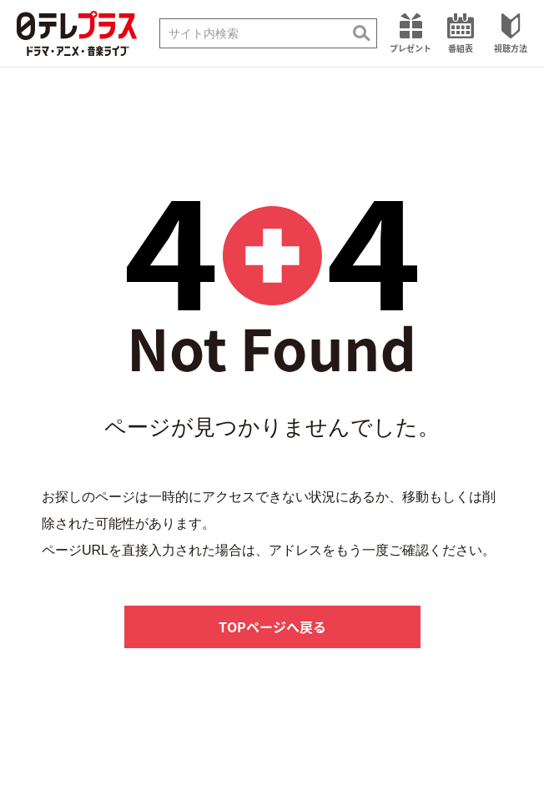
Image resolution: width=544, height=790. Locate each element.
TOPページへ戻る (272, 626)
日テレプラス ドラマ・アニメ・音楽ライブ (77, 33)
